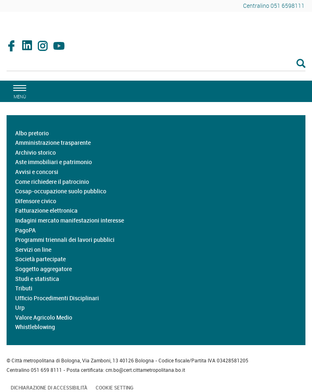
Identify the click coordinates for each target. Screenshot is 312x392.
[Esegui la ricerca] (300, 64)
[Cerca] (156, 64)
